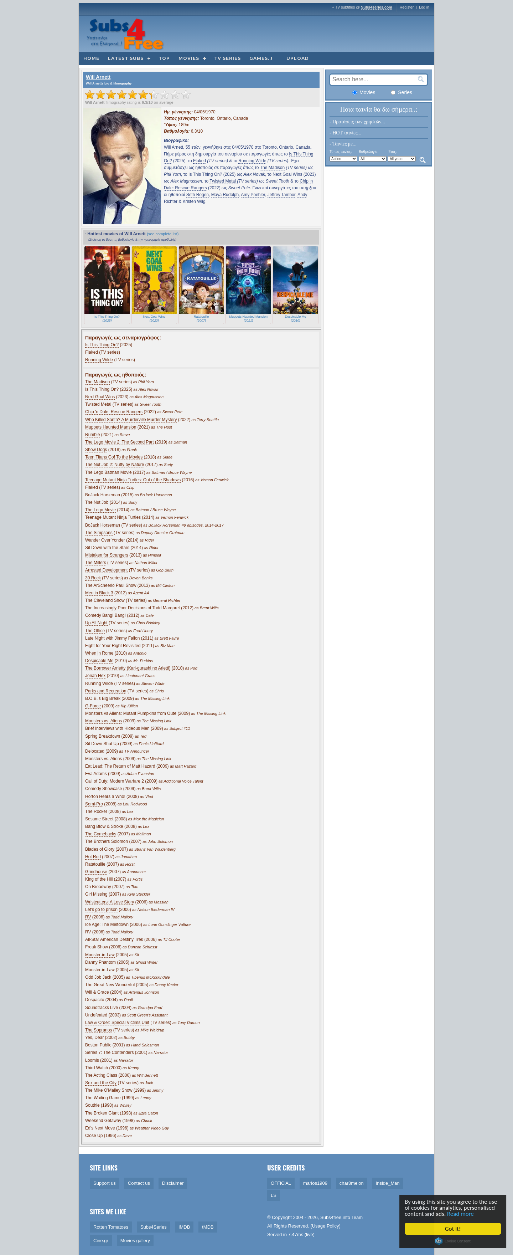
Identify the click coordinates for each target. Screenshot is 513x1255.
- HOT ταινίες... (345, 132)
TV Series (227, 58)
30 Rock (93, 577)
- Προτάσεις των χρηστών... (357, 121)
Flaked (199, 160)
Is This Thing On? (205, 174)
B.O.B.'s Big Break (102, 698)
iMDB (184, 1227)
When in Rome (99, 653)
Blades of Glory (99, 849)
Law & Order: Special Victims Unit (117, 1022)
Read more (465, 1214)
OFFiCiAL (281, 1183)
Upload (297, 58)
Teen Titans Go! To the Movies (113, 457)
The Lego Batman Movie (108, 472)
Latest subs (126, 58)
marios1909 (315, 1183)
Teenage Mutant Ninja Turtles (113, 517)
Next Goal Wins (287, 174)
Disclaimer (173, 1183)
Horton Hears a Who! (105, 796)
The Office (95, 630)
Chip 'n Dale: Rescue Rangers (113, 411)
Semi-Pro (94, 803)
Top (164, 58)
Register (407, 7)
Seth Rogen (197, 194)
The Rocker (96, 811)
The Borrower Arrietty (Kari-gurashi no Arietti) (127, 668)
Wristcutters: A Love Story (109, 902)
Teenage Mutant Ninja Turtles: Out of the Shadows (133, 479)
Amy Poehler (253, 194)
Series (401, 92)
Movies (188, 58)
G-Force (93, 705)
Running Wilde (252, 160)
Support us (104, 1183)
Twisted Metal (223, 181)
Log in (424, 7)
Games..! (261, 58)
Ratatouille (95, 864)
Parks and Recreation (105, 690)
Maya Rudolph (225, 194)
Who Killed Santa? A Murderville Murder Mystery (131, 419)
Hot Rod (93, 856)
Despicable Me (99, 660)
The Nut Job (96, 502)
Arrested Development (106, 570)
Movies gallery (135, 1240)
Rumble (92, 434)
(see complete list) (162, 234)
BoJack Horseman (102, 525)
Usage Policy (325, 1226)
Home (91, 58)
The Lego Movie (100, 509)
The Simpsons (99, 532)
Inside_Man (388, 1183)
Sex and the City (100, 1082)
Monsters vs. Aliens (103, 720)
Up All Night (96, 622)
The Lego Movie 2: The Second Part (119, 442)
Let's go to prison (101, 909)
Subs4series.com (376, 7)
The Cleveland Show (105, 600)
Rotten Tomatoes (110, 1227)
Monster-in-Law (100, 954)
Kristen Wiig (194, 201)
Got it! (457, 1229)
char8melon (352, 1183)
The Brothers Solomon (106, 841)
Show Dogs (96, 449)
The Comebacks (100, 833)
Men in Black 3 (99, 592)
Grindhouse (96, 871)
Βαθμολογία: (368, 152)
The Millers (95, 562)
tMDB (208, 1227)
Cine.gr (100, 1240)
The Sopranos (98, 1030)
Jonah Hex (95, 675)
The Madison (272, 167)
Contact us (139, 1183)
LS (273, 1195)
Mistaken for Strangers (106, 555)
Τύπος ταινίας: (341, 152)
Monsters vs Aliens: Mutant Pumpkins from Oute (130, 713)
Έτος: (392, 152)
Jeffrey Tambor (281, 194)
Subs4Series (153, 1227)
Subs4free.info (335, 1217)
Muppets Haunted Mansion (110, 427)
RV (88, 917)
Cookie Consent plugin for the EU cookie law (458, 1241)
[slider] (137, 94)
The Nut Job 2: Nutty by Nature (114, 464)
